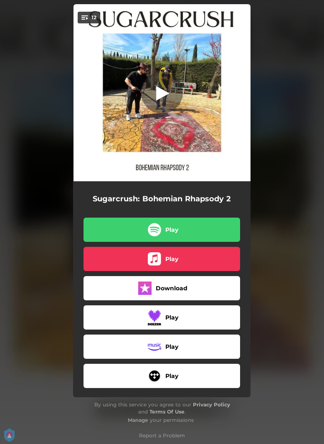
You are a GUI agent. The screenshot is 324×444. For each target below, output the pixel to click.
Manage (138, 420)
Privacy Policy (211, 404)
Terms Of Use (167, 411)
